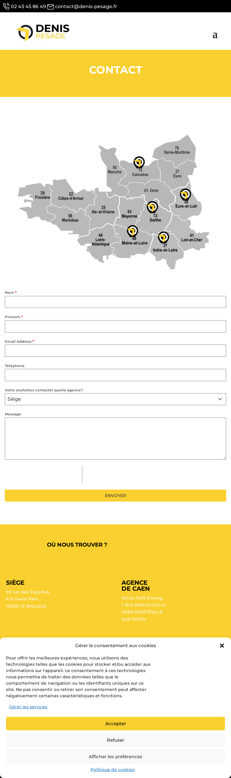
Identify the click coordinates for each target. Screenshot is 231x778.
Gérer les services (28, 707)
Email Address (19, 341)
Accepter (115, 723)
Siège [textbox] (14, 399)
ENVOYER (115, 495)
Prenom (14, 317)
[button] (222, 646)
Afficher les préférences (115, 756)
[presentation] (43, 475)
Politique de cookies (113, 769)
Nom (11, 292)
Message (13, 414)
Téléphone (15, 365)
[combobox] (115, 399)
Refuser (115, 740)
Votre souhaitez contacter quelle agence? (44, 390)
